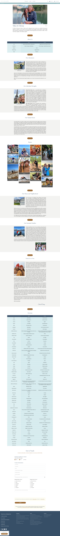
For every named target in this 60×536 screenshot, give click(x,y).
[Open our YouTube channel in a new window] (4, 529)
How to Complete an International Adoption (35, 523)
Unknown (17, 487)
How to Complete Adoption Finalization (35, 521)
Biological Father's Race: (33, 479)
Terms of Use (42, 499)
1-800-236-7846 (4, 516)
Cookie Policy (3, 524)
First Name (16, 464)
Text (20, 459)
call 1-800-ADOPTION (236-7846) (25, 507)
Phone (24, 459)
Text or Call (4, 532)
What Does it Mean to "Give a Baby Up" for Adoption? (22, 515)
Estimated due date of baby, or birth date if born (21, 477)
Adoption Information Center (47, 514)
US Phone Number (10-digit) (18, 470)
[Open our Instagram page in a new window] (6, 529)
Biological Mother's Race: (18, 479)
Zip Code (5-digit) (17, 474)
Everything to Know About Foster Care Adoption (36, 522)
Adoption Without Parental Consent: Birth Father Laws (22, 520)
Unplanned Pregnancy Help (19, 523)
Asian (16, 482)
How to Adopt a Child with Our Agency (35, 515)
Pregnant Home (18, 514)
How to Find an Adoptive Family (20, 521)
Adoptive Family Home (33, 514)
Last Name (16, 466)
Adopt (30, 1)
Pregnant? (26, 1)
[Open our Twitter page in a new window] (2, 529)
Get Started (4, 533)
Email (16, 459)
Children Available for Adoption (34, 524)
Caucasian (17, 483)
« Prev (2, 3)
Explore (34, 1)
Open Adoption (18, 522)
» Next (58, 3)
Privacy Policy (34, 499)
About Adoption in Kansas (47, 515)
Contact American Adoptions (5, 519)
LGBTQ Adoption (32, 520)
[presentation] (20, 494)
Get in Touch (30, 35)
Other (16, 486)
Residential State (17, 472)
